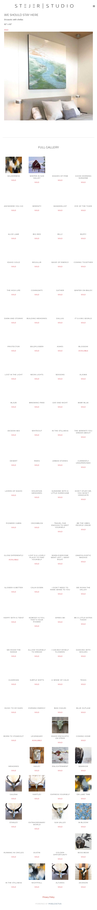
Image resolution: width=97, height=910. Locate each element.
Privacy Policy (48, 897)
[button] (94, 6)
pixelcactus (55, 904)
